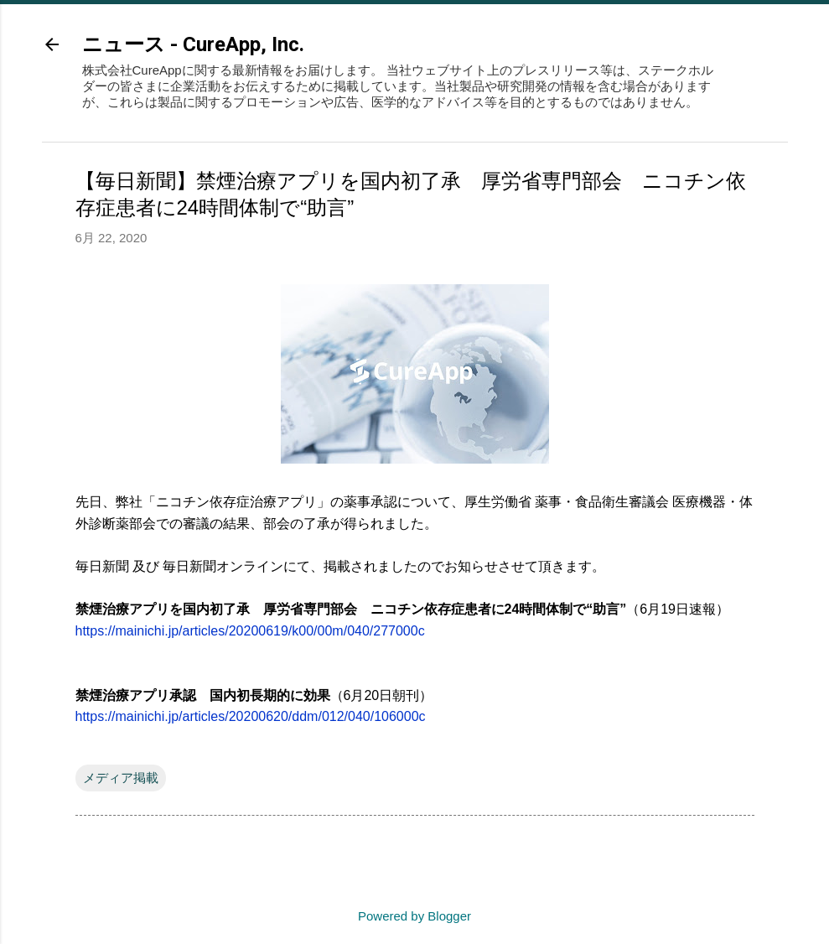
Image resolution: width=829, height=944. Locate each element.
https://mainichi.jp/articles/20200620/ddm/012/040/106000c (250, 700)
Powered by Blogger (414, 904)
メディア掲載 (120, 762)
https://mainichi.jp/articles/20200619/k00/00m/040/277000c (250, 615)
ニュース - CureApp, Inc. (193, 44)
